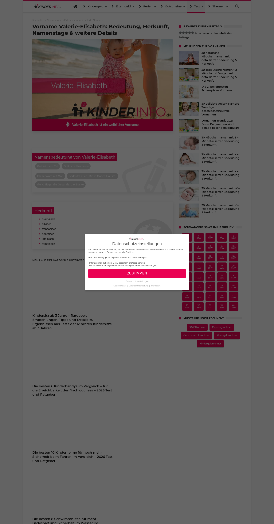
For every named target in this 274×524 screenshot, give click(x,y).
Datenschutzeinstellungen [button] (137, 281)
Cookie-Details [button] (120, 286)
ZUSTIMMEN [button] (137, 273)
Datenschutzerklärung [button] (139, 286)
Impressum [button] (156, 286)
